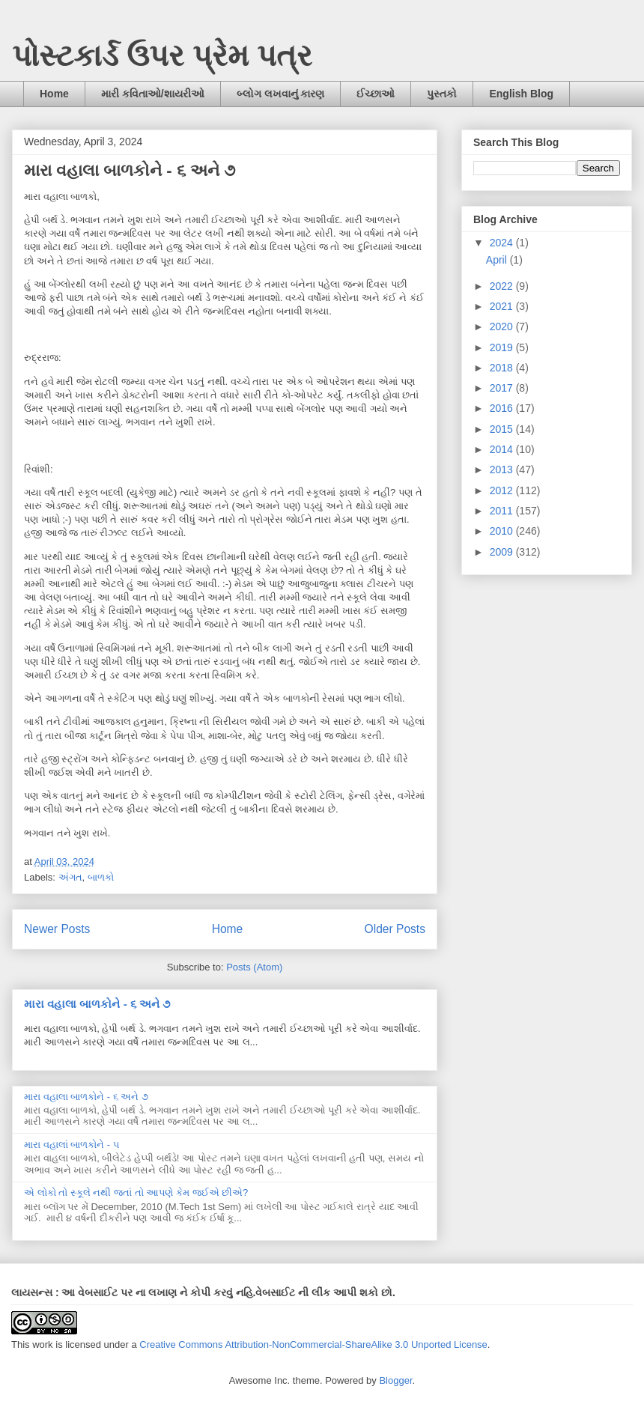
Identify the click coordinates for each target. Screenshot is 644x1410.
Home (54, 94)
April (498, 260)
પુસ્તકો (442, 94)
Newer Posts (57, 929)
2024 (503, 243)
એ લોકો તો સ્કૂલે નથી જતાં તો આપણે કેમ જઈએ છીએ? (136, 1192)
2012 (503, 490)
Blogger (395, 1380)
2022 (503, 286)
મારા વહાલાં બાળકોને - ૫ (72, 1144)
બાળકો (101, 877)
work (42, 1344)
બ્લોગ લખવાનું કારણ (281, 94)
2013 (503, 469)
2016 (503, 408)
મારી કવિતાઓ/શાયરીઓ (152, 94)
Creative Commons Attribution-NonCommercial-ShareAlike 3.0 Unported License (313, 1344)
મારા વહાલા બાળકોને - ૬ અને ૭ (129, 170)
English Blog (521, 94)
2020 (503, 326)
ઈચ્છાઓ (375, 94)
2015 (503, 429)
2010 (503, 531)
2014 (503, 449)
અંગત (70, 877)
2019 (503, 347)
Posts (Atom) (254, 967)
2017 (503, 388)
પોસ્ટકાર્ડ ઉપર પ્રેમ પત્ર (162, 55)
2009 (503, 552)
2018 (503, 368)
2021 (503, 306)
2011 (503, 511)
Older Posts (395, 929)
